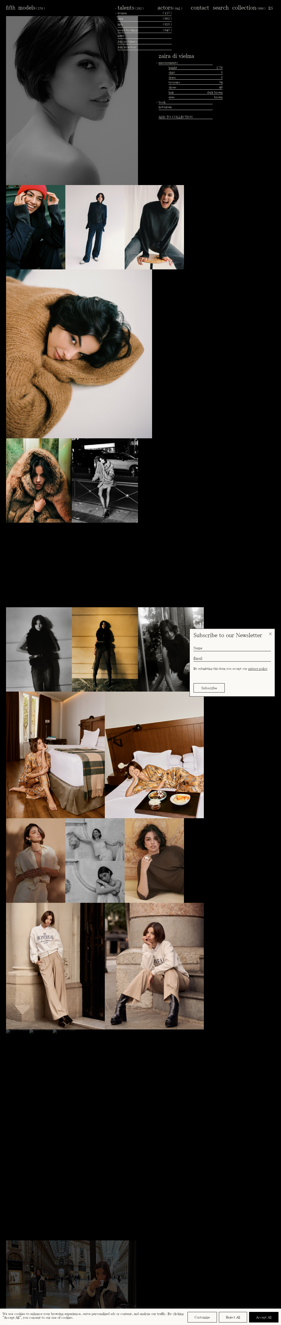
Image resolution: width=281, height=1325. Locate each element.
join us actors (127, 47)
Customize (202, 1317)
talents (131, 7)
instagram (165, 107)
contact (200, 7)
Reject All (233, 1317)
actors (170, 7)
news (121, 35)
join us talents (127, 41)
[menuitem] (270, 8)
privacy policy (257, 668)
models (31, 7)
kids (145, 24)
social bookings (145, 30)
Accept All (263, 1317)
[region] (140, 1317)
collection (248, 7)
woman (145, 13)
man (145, 19)
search (221, 7)
